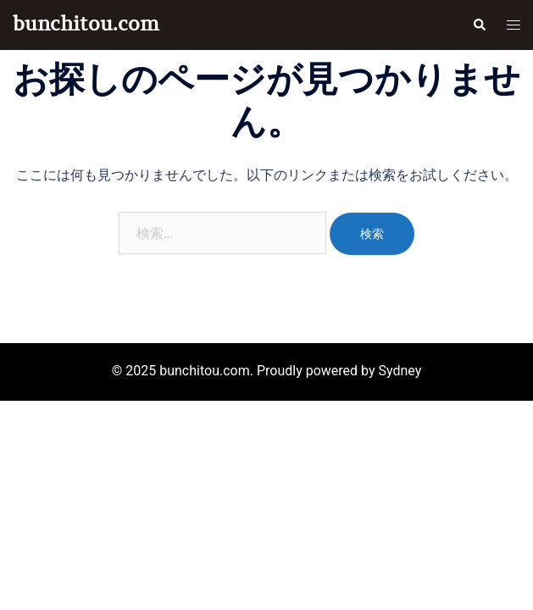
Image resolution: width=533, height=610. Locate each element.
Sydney (399, 371)
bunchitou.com (86, 24)
